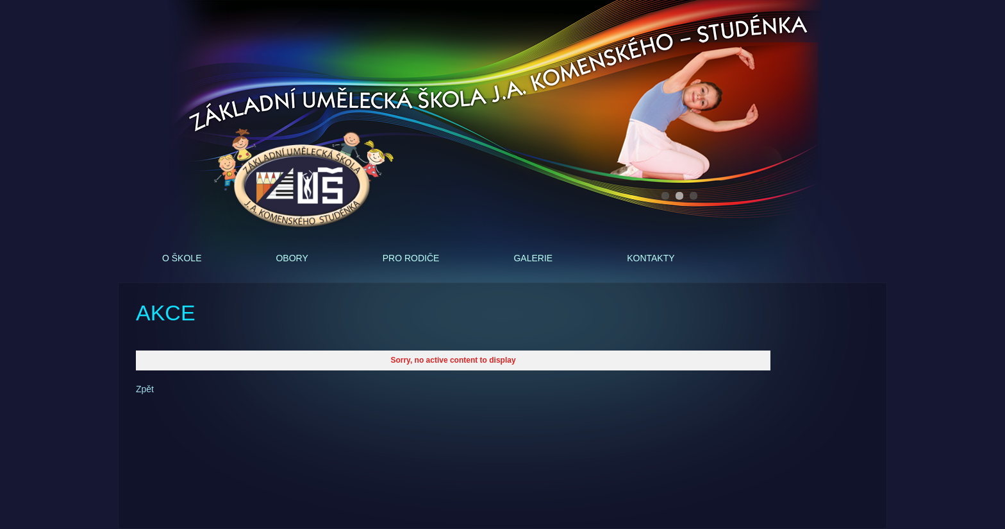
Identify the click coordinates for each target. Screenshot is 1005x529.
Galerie (532, 258)
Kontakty (650, 258)
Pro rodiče (411, 258)
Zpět (145, 389)
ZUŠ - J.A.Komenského (304, 179)
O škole (181, 258)
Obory (292, 258)
